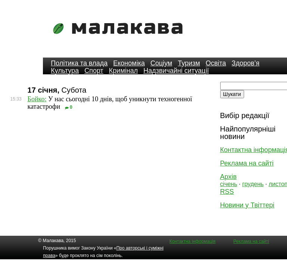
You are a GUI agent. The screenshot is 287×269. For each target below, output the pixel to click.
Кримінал (123, 70)
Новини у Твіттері (247, 205)
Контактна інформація (192, 241)
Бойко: (37, 99)
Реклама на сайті (247, 163)
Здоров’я (246, 63)
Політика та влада (79, 63)
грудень (252, 184)
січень (228, 184)
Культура (65, 70)
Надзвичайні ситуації (176, 70)
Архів (228, 176)
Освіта (216, 63)
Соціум (161, 63)
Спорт (93, 70)
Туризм (189, 63)
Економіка (129, 63)
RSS (227, 191)
